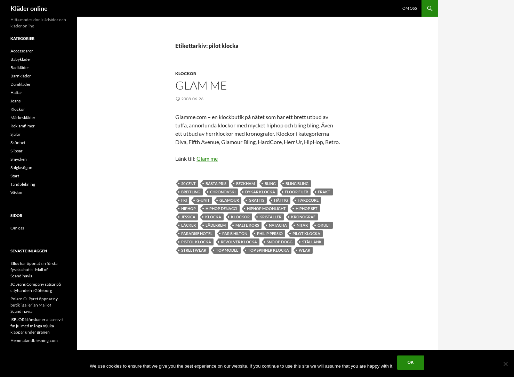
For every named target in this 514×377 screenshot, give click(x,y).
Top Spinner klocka (268, 250)
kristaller (270, 217)
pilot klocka (306, 233)
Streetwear (193, 250)
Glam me (201, 85)
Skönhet (17, 142)
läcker (188, 225)
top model (227, 250)
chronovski (222, 192)
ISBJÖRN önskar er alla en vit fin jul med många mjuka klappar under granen (36, 326)
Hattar (16, 92)
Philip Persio (270, 233)
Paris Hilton (234, 233)
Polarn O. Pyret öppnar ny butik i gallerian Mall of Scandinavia (34, 305)
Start (14, 175)
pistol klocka (196, 242)
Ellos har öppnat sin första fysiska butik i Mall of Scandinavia (33, 269)
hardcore (308, 200)
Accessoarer (21, 50)
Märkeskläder (22, 117)
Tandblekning (22, 184)
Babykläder (20, 59)
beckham (245, 183)
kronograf (303, 217)
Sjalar (15, 134)
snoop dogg (279, 242)
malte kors (247, 225)
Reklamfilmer (22, 125)
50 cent (188, 183)
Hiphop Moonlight (266, 208)
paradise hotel (196, 233)
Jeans (15, 100)
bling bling (297, 183)
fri (184, 200)
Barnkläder (20, 75)
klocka (213, 217)
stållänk (312, 242)
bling (270, 183)
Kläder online (29, 8)
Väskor (16, 192)
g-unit (203, 200)
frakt (324, 192)
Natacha (278, 225)
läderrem (216, 225)
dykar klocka (260, 192)
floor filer (296, 192)
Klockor (185, 73)
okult (324, 225)
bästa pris (216, 183)
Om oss (409, 8)
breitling (190, 192)
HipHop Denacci (221, 208)
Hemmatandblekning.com (34, 340)
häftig (281, 200)
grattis (256, 200)
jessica (188, 217)
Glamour (229, 200)
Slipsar (16, 150)
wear (304, 250)
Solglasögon (21, 167)
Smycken (18, 159)
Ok (411, 362)
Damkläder (20, 84)
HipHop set (307, 208)
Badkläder (19, 67)
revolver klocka (239, 242)
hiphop (188, 208)
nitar (302, 225)
